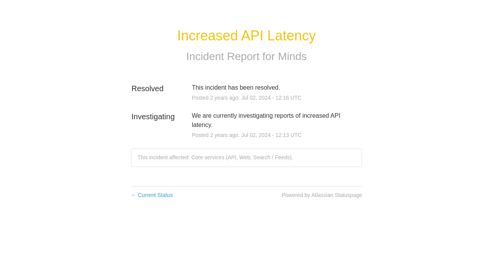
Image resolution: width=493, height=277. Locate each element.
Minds (292, 56)
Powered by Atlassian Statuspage (322, 195)
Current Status (152, 195)
